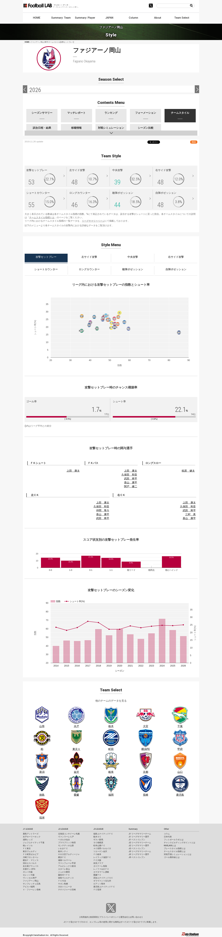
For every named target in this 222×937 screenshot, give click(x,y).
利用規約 (84, 917)
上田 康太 (73, 470)
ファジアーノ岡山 (31, 881)
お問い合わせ (135, 917)
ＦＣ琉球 (97, 889)
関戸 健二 (130, 486)
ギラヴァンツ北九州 (102, 881)
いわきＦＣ (63, 848)
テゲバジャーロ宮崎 (67, 889)
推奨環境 (94, 917)
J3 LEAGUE (98, 829)
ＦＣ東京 (27, 848)
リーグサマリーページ (93, 221)
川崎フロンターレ (31, 857)
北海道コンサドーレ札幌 (69, 834)
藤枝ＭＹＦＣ (64, 875)
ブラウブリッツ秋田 (67, 842)
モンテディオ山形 (66, 845)
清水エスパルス (30, 863)
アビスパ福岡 (29, 887)
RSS (194, 142)
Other (166, 829)
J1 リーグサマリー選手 (139, 837)
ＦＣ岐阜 (97, 854)
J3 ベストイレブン (137, 857)
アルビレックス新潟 (67, 866)
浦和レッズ (28, 839)
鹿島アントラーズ (31, 834)
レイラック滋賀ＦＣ (102, 857)
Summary (133, 829)
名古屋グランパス (31, 866)
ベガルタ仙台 (64, 839)
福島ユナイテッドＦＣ (103, 834)
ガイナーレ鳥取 (100, 866)
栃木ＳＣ (97, 837)
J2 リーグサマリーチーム (140, 842)
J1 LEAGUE (28, 829)
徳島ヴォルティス (66, 878)
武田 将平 (130, 478)
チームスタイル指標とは (41, 217)
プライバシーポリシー (109, 917)
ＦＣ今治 (62, 881)
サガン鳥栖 (63, 884)
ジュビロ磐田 (64, 872)
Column (133, 17)
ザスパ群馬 (98, 839)
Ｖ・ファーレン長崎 (31, 889)
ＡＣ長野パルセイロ (102, 848)
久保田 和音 (129, 474)
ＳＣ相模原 (98, 842)
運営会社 (124, 917)
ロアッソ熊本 (99, 884)
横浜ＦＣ (62, 857)
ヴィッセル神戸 (30, 878)
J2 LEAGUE (63, 829)
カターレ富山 (64, 869)
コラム (167, 834)
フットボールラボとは (173, 839)
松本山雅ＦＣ (99, 845)
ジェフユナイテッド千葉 (33, 842)
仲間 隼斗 (102, 510)
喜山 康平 (130, 482)
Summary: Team (61, 17)
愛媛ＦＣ (97, 875)
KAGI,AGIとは (170, 845)
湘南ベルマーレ (65, 860)
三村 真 (190, 514)
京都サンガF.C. (29, 869)
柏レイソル (28, 845)
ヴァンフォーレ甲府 (67, 863)
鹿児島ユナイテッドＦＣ (104, 887)
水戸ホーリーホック (31, 837)
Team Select (181, 17)
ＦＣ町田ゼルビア (31, 854)
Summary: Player (85, 17)
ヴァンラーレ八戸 (66, 837)
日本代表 (168, 837)
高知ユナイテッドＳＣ (103, 878)
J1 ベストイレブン (137, 839)
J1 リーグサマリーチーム (140, 834)
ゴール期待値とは (172, 857)
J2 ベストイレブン (137, 848)
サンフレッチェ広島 (31, 884)
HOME (36, 17)
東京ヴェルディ (30, 851)
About (157, 17)
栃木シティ (63, 851)
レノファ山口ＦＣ (101, 869)
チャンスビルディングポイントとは (179, 842)
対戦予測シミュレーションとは (177, 854)
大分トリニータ (65, 887)
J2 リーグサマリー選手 (139, 845)
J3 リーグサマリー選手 (139, 854)
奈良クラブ (98, 863)
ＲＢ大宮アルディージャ (69, 854)
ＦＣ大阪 (97, 860)
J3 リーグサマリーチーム (140, 851)
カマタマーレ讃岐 (101, 872)
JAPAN (109, 17)
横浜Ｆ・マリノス (31, 860)
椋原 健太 (188, 470)
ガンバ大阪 (28, 872)
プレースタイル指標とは (174, 848)
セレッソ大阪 (29, 875)
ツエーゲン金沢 (100, 851)
